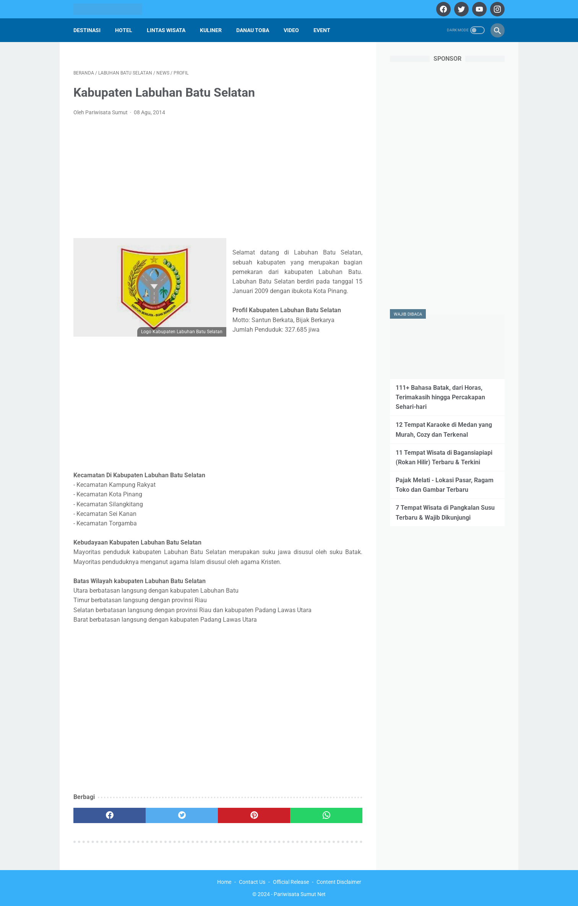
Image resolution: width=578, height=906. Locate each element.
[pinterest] (254, 815)
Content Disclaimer (339, 882)
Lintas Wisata (166, 30)
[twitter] (460, 9)
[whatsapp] (326, 815)
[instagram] (496, 9)
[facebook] (442, 9)
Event (321, 30)
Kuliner (211, 30)
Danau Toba (252, 30)
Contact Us (252, 882)
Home (224, 882)
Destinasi (87, 30)
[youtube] (478, 9)
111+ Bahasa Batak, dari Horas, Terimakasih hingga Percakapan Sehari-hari (440, 397)
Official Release (291, 882)
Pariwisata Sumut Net (300, 894)
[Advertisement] (217, 179)
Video (291, 30)
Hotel (123, 30)
